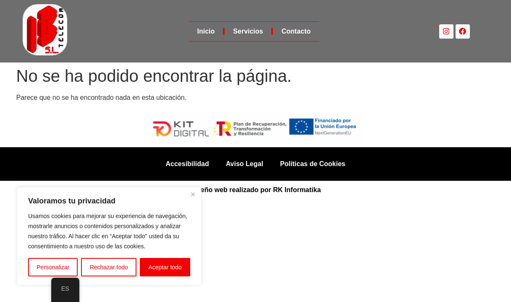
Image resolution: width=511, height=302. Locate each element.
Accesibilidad (187, 163)
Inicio (206, 31)
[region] (109, 236)
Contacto (295, 31)
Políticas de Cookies (313, 163)
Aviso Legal (244, 163)
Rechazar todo (109, 267)
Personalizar (53, 267)
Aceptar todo (164, 267)
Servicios (248, 31)
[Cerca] (193, 194)
